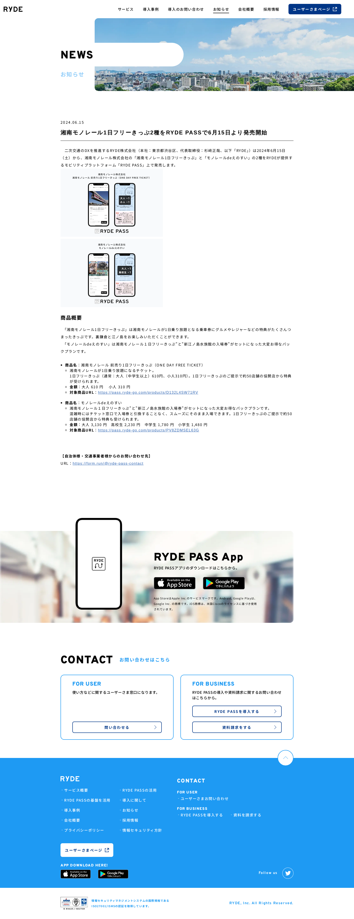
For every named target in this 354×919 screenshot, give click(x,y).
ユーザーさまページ (315, 9)
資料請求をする (249, 727)
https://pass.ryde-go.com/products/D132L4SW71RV (148, 392)
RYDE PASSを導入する (245, 711)
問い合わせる (130, 727)
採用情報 (271, 9)
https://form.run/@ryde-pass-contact (108, 463)
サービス (126, 9)
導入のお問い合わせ (186, 9)
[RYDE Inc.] (13, 9)
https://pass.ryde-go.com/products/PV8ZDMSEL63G (148, 430)
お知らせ (221, 9)
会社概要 (246, 9)
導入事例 (151, 9)
